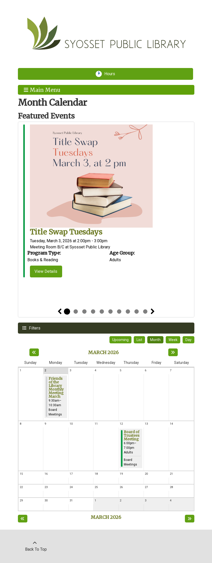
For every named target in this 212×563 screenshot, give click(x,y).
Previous (60, 311)
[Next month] (173, 352)
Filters (34, 328)
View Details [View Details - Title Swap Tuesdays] (46, 271)
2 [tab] (76, 311)
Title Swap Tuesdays (66, 232)
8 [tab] (128, 311)
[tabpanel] (106, 201)
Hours (111, 74)
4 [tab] (93, 311)
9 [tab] (136, 311)
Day (188, 340)
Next (153, 311)
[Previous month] (34, 352)
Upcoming (120, 340)
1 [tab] (67, 311)
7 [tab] (119, 311)
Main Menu (42, 89)
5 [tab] (102, 311)
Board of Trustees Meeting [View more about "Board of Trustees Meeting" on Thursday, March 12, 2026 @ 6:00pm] (131, 435)
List (139, 340)
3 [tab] (84, 311)
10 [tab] (145, 311)
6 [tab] (110, 311)
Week (173, 340)
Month (155, 340)
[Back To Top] (35, 546)
